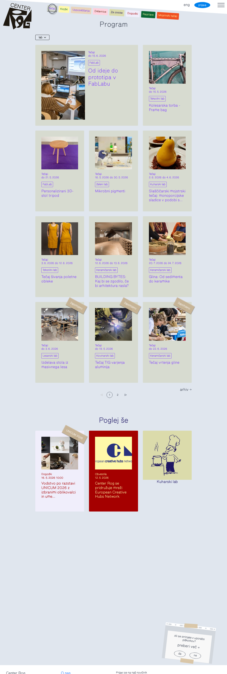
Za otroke (117, 12)
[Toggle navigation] (221, 5)
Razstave (148, 14)
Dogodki (132, 13)
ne (195, 655)
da (179, 653)
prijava (202, 5)
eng (187, 5)
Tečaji (52, 8)
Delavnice (100, 11)
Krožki (64, 9)
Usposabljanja (81, 10)
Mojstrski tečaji (167, 16)
